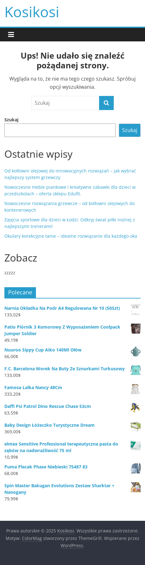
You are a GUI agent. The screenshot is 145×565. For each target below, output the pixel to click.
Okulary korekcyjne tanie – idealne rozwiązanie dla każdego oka (70, 236)
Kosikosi (31, 11)
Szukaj (11, 120)
